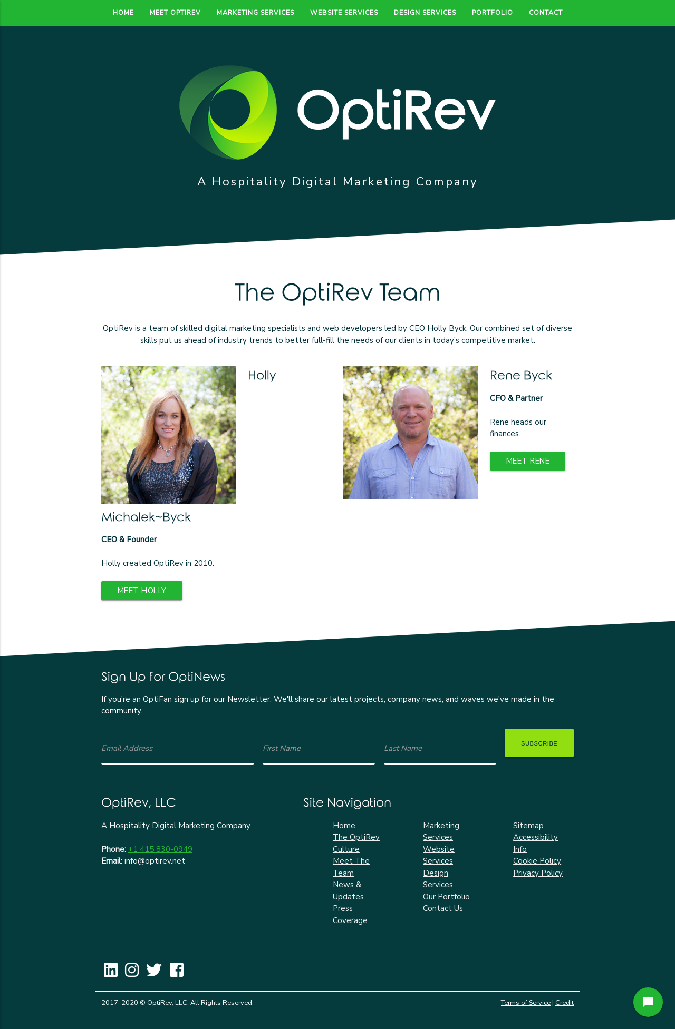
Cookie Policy (537, 861)
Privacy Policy (538, 873)
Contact (546, 12)
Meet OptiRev (175, 12)
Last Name (403, 748)
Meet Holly (143, 590)
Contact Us (443, 908)
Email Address (126, 748)
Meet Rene (529, 461)
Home (123, 12)
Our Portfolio (446, 896)
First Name (282, 748)
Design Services (425, 12)
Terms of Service (526, 1002)
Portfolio (492, 12)
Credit (564, 1002)
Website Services (344, 12)
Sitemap (528, 825)
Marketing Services (255, 12)
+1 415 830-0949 (160, 849)
